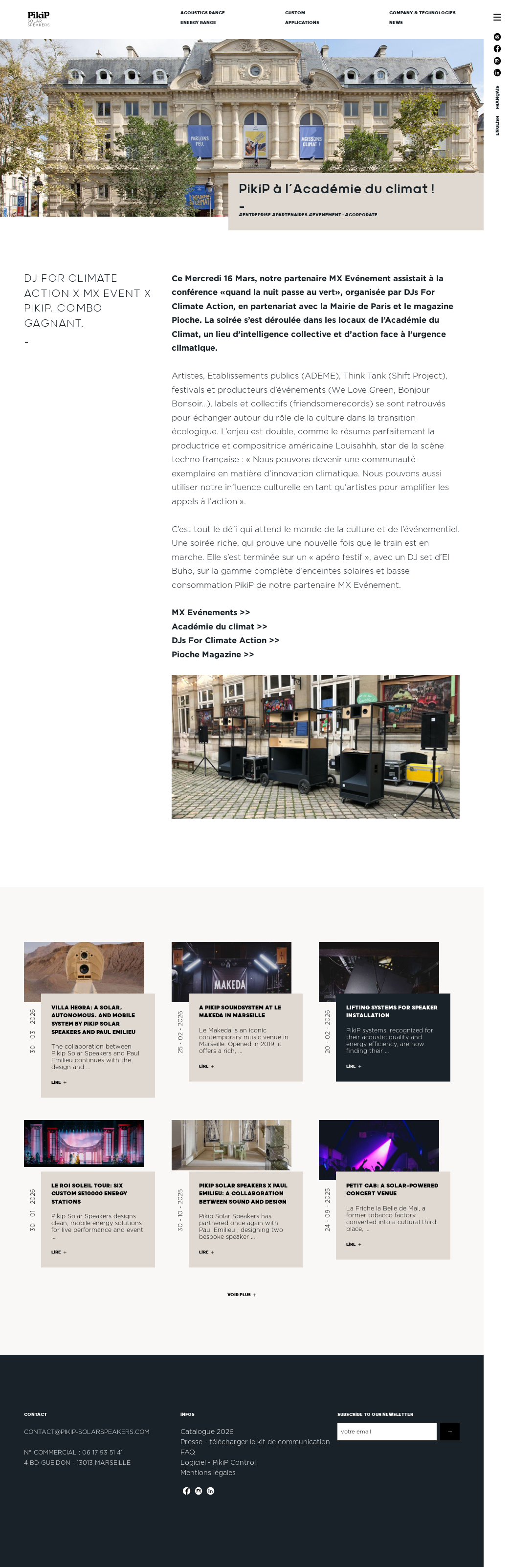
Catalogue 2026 (207, 1431)
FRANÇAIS (497, 97)
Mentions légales (208, 1473)
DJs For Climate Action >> (226, 640)
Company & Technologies (422, 13)
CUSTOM (295, 13)
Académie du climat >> (219, 626)
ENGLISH (497, 125)
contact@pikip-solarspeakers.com (87, 1431)
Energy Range (198, 22)
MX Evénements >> (211, 612)
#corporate (361, 215)
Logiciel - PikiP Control (218, 1462)
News (396, 22)
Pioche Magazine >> (213, 654)
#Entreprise (255, 215)
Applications (302, 22)
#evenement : (327, 215)
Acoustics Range (202, 13)
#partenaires (290, 215)
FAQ (187, 1452)
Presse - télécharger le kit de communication (255, 1442)
